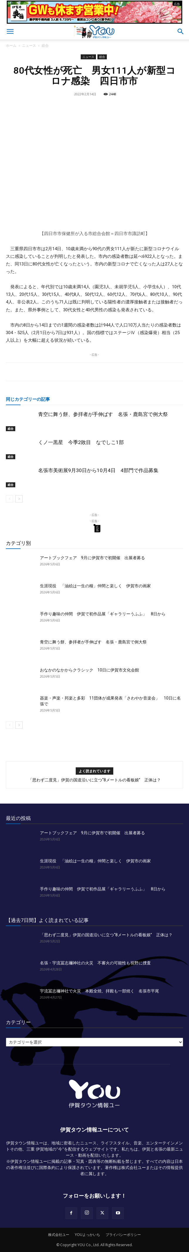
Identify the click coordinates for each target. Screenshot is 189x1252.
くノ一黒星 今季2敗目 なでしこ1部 (81, 442)
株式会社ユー (58, 1234)
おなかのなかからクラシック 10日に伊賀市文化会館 (89, 670)
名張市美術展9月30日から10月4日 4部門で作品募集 (98, 470)
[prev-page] (9, 498)
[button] (10, 31)
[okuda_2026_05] (94, 21)
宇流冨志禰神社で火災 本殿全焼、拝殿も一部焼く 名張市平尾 (99, 991)
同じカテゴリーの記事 (28, 399)
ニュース (29, 45)
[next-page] (19, 498)
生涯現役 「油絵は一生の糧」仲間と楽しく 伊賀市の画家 (95, 585)
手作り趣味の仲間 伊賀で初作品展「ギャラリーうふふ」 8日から (103, 614)
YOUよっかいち (87, 1234)
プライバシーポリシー (123, 1234)
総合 (45, 45)
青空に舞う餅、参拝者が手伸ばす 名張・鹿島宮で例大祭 (103, 414)
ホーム (11, 45)
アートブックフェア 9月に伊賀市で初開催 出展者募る (92, 557)
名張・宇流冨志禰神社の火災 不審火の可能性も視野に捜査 (95, 963)
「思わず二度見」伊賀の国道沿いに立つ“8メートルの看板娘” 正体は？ (94, 780)
